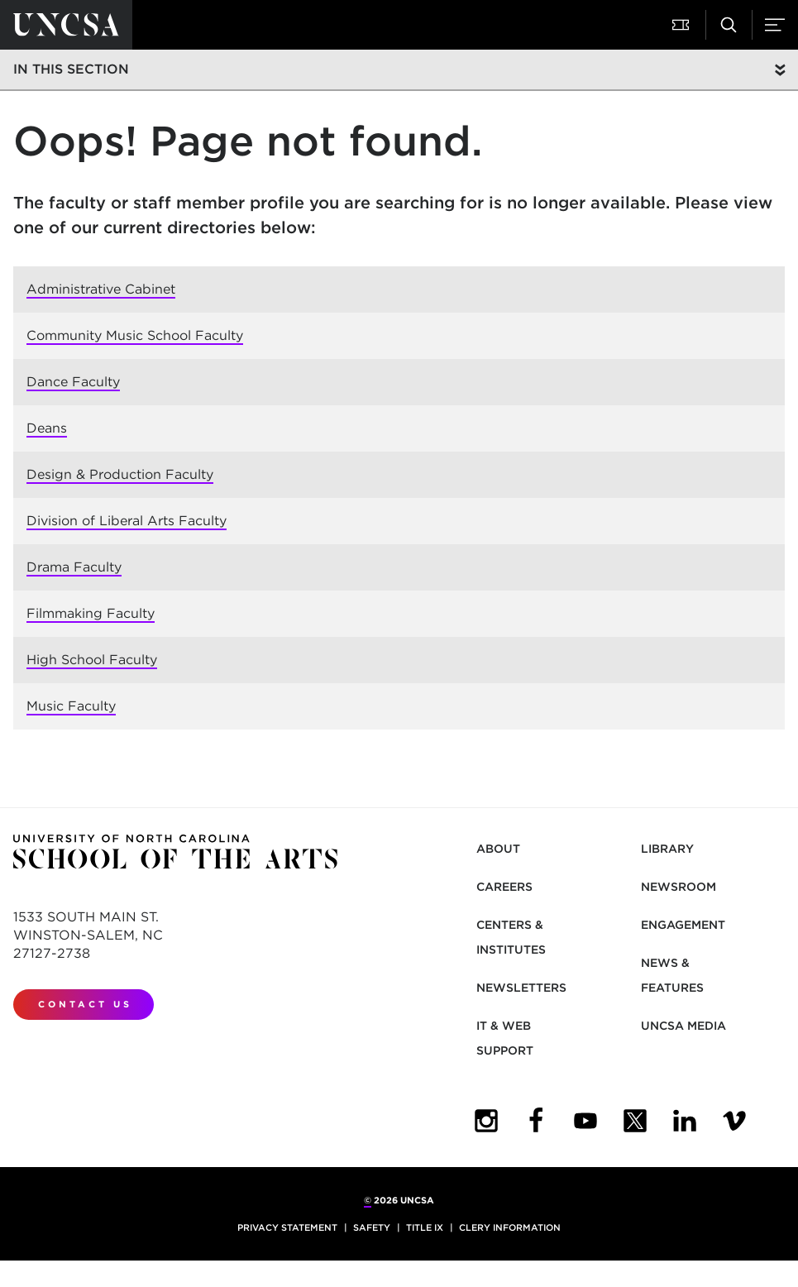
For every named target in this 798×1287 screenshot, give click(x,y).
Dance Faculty (73, 382)
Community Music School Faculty (134, 335)
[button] (682, 25)
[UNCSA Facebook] (536, 1121)
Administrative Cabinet (100, 289)
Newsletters (521, 987)
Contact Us (85, 1004)
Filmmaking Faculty (90, 613)
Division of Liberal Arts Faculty (126, 521)
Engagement (683, 924)
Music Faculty (71, 706)
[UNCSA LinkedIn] (685, 1121)
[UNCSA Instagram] (486, 1121)
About (498, 848)
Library (667, 848)
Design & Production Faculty (119, 474)
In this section (71, 69)
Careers (504, 886)
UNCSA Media (683, 1025)
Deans (46, 428)
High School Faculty (91, 659)
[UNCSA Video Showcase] (734, 1121)
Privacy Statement (287, 1227)
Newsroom (678, 886)
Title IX (424, 1227)
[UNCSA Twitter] (635, 1121)
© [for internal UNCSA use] (367, 1200)
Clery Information (510, 1227)
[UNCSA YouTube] (585, 1121)
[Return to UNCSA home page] (66, 25)
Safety (371, 1227)
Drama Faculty (74, 567)
